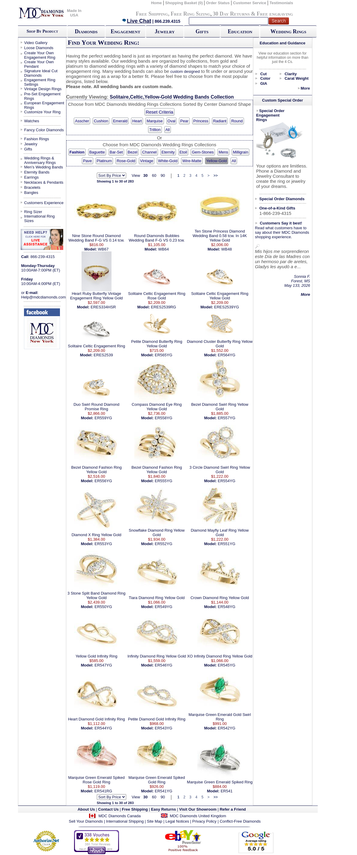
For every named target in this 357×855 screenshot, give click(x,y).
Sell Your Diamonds (86, 821)
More (305, 88)
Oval (172, 121)
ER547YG (103, 665)
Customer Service (249, 3)
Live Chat (136, 21)
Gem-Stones (203, 152)
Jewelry (164, 31)
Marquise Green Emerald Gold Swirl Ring (220, 716)
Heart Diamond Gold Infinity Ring (96, 719)
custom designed (185, 71)
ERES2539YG (226, 307)
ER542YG (227, 728)
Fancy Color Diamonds (44, 130)
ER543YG (163, 728)
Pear (184, 121)
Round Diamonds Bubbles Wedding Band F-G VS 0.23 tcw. (157, 237)
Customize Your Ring (42, 112)
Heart (137, 121)
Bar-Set (116, 152)
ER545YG (227, 665)
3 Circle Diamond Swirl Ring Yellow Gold (219, 469)
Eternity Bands (37, 172)
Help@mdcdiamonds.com (43, 297)
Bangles (31, 192)
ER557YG (227, 418)
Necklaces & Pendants (44, 182)
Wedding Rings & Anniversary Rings (40, 160)
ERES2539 (103, 355)
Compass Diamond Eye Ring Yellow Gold (157, 406)
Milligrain (240, 152)
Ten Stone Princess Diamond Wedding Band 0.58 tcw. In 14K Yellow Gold (219, 235)
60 (154, 175)
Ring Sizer (33, 211)
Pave (87, 161)
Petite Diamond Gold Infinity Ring (156, 719)
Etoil (183, 152)
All (167, 129)
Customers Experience (44, 202)
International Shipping (125, 821)
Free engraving (275, 14)
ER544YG (103, 728)
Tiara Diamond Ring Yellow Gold (157, 597)
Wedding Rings (288, 31)
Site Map (154, 821)
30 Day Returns (231, 14)
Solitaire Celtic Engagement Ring (96, 346)
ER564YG (227, 355)
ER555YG (163, 481)
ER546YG (163, 665)
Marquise (154, 121)
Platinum (104, 161)
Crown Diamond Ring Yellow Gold (219, 597)
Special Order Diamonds (282, 199)
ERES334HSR (103, 307)
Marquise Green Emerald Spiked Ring (220, 782)
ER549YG (163, 606)
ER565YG (163, 355)
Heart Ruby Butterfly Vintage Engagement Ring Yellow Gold (96, 295)
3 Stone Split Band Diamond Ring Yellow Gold (96, 595)
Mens (223, 152)
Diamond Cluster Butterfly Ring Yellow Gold (220, 343)
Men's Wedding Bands (43, 167)
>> (215, 176)
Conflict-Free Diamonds (240, 821)
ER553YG (103, 544)
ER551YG (227, 544)
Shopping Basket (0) (184, 3)
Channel (149, 152)
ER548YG (227, 606)
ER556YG (103, 481)
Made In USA (74, 12)
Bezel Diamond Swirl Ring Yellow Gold (219, 406)
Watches (31, 121)
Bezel (133, 152)
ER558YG (163, 418)
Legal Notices (177, 821)
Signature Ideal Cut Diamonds (41, 73)
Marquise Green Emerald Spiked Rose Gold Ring (96, 779)
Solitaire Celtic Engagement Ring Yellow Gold (219, 295)
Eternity (168, 152)
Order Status (218, 3)
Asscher (82, 121)
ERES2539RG (163, 307)
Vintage (146, 161)
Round (236, 121)
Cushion (101, 121)
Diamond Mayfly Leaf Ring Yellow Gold (220, 532)
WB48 (226, 249)
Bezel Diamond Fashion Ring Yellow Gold (96, 469)
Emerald (120, 121)
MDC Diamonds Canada (119, 816)
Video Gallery (36, 42)
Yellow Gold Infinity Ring (97, 656)
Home (156, 3)
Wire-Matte (191, 161)
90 (163, 175)
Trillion (155, 129)
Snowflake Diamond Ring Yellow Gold (157, 532)
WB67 (103, 249)
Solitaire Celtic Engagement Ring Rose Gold (156, 295)
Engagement (125, 31)
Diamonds (86, 31)
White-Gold (167, 161)
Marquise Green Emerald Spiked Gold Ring (156, 779)
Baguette (97, 152)
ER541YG (163, 791)
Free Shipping (152, 14)
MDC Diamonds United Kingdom (198, 816)
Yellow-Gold (216, 161)
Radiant (220, 121)
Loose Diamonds (39, 48)
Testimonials (281, 3)
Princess (200, 121)
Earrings (31, 177)
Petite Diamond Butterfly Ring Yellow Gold (156, 343)
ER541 (227, 791)
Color (265, 78)
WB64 (163, 249)
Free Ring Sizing (190, 14)
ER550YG (103, 606)
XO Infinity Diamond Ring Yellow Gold (219, 656)
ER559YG (103, 418)
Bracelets (32, 187)
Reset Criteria (159, 111)
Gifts (202, 31)
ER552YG (163, 544)
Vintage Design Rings (43, 89)
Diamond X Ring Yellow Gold (96, 535)
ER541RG (103, 791)
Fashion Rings (36, 139)
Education (240, 31)
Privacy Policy (204, 821)
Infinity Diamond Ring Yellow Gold (156, 656)
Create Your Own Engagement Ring (39, 55)
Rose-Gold (126, 161)
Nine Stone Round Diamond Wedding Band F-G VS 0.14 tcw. (96, 237)
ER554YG (227, 481)
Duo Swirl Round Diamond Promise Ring (96, 406)
